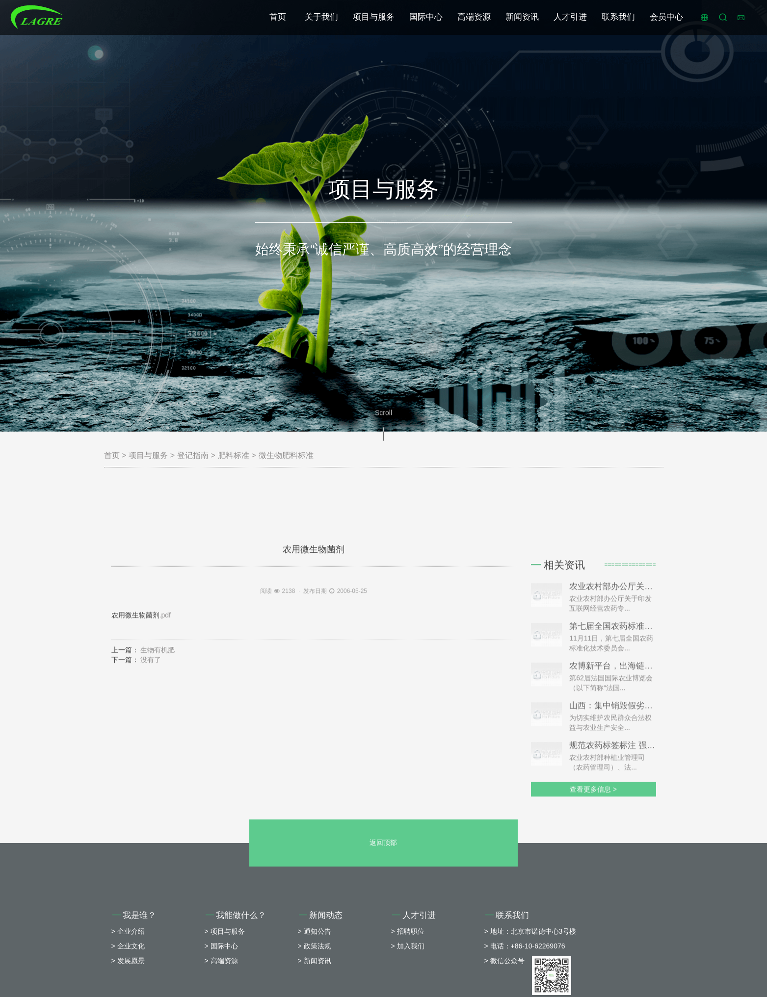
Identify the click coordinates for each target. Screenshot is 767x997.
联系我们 (618, 17)
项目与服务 (374, 17)
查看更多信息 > (593, 889)
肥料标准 (233, 455)
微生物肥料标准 (286, 455)
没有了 (150, 722)
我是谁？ (134, 985)
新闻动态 (321, 985)
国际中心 (426, 17)
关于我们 (321, 17)
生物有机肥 (157, 712)
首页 (277, 17)
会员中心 (666, 17)
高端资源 (474, 17)
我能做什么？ (236, 985)
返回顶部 (383, 912)
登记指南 (193, 455)
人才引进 (570, 17)
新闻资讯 (522, 17)
